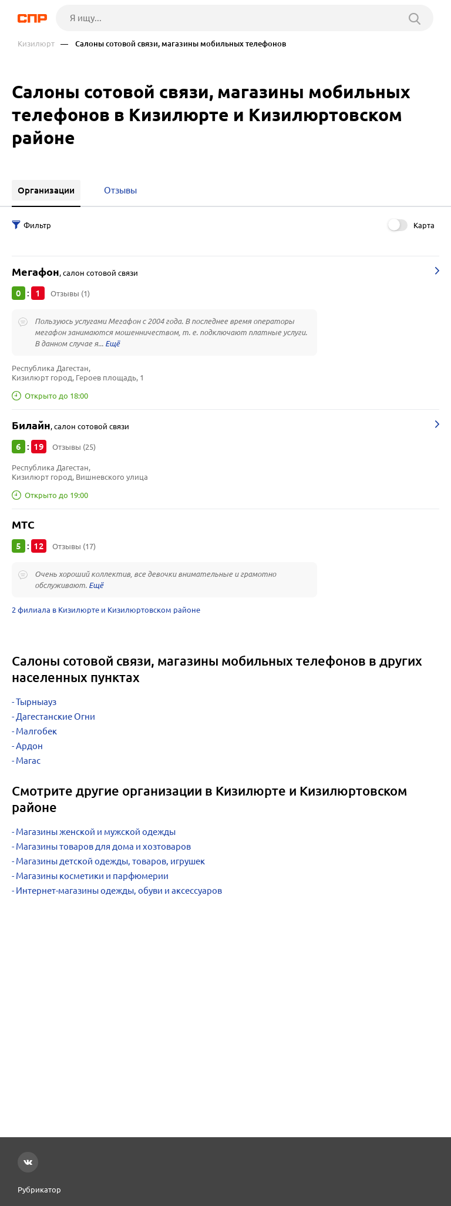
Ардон (29, 745)
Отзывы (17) (74, 546)
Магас (28, 760)
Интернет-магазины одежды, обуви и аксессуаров (119, 890)
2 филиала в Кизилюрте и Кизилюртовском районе (106, 609)
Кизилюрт (36, 44)
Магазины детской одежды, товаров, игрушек (110, 861)
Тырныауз (36, 701)
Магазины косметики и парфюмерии (92, 875)
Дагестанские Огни (55, 716)
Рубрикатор (39, 1189)
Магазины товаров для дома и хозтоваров (103, 846)
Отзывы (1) (70, 293)
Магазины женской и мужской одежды (96, 831)
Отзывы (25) (74, 447)
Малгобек (36, 731)
